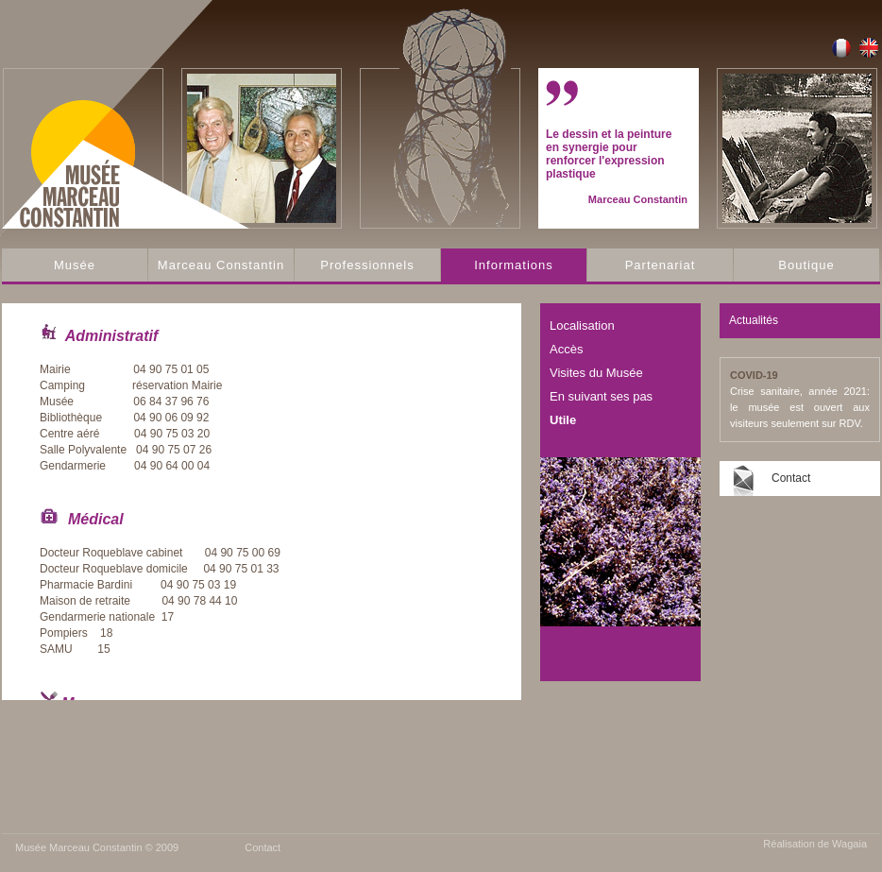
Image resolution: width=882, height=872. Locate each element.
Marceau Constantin (221, 265)
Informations (513, 265)
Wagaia (849, 843)
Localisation (582, 325)
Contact (791, 478)
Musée (74, 265)
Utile (563, 420)
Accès (566, 349)
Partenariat (660, 265)
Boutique (806, 265)
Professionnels (367, 265)
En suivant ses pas (601, 396)
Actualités (753, 320)
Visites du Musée (596, 373)
